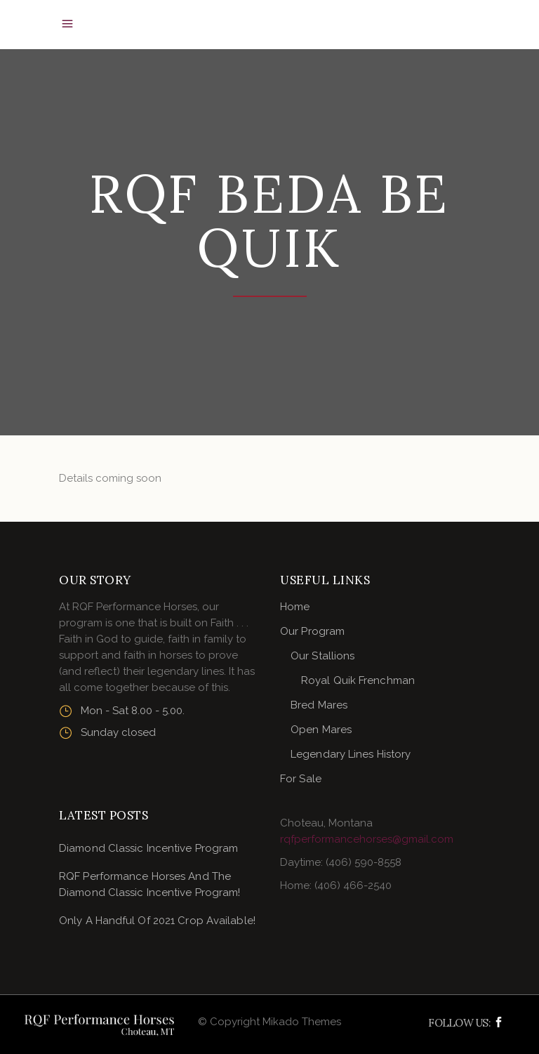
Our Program (312, 631)
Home (295, 606)
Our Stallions (322, 656)
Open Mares (321, 729)
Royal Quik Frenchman (358, 680)
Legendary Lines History (351, 754)
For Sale (300, 778)
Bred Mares (319, 705)
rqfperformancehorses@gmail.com (366, 839)
